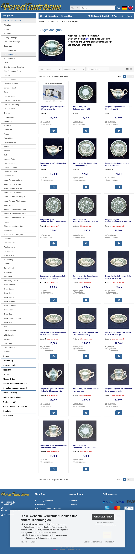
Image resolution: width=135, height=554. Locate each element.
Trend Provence (10, 306)
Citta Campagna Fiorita (12, 71)
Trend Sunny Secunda (12, 318)
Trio (5, 327)
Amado (6, 29)
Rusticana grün (9, 247)
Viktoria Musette (10, 331)
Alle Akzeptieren (103, 517)
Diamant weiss (9, 96)
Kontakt (73, 504)
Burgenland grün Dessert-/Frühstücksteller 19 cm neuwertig (85, 222)
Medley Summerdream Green (15, 209)
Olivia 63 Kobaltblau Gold (13, 226)
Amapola (7, 33)
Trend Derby (8, 293)
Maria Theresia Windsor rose (15, 201)
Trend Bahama (9, 285)
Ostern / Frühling (10, 393)
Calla (6, 63)
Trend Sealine (9, 314)
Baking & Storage (10, 38)
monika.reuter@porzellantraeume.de (16, 509)
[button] (75, 7)
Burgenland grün (10, 54)
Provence (7, 239)
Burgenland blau (10, 50)
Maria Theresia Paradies (13, 193)
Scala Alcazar (9, 255)
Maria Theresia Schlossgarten (15, 197)
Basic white (8, 46)
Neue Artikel (8, 416)
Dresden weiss (9, 109)
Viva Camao (8, 343)
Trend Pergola (9, 301)
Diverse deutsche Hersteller (15, 384)
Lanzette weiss (9, 163)
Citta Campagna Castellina (14, 67)
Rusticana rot (9, 251)
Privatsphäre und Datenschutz (48, 509)
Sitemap (73, 500)
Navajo (6, 222)
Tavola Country (9, 268)
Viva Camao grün (10, 348)
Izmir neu (7, 151)
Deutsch (24, 542)
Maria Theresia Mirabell (13, 188)
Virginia (7, 339)
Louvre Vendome (10, 172)
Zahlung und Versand (45, 500)
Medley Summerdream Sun (14, 218)
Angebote (7, 411)
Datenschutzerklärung (93, 542)
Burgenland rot (9, 59)
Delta (6, 92)
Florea (6, 134)
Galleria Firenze (10, 142)
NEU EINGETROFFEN (12, 21)
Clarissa (7, 75)
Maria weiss (8, 205)
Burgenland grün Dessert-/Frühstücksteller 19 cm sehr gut (118, 222)
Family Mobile (9, 117)
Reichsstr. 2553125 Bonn (8, 503)
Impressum (109, 542)
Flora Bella (8, 130)
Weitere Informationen (105, 523)
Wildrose (7, 352)
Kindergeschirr (9, 402)
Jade (6, 155)
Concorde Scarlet (10, 88)
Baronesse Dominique (12, 42)
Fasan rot (7, 126)
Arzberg (6, 356)
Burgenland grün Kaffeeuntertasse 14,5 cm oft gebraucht (84, 447)
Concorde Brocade (11, 84)
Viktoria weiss (9, 335)
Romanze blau (9, 243)
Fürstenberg (8, 361)
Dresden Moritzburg (11, 105)
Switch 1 (7, 264)
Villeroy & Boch (9, 379)
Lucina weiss (9, 176)
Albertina (7, 25)
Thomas (6, 374)
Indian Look (8, 146)
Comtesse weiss (10, 79)
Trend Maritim (9, 297)
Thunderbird (8, 272)
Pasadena (8, 230)
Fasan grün (8, 121)
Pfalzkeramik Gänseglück (13, 234)
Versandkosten (47, 122)
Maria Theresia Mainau (12, 184)
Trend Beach (9, 289)
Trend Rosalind (9, 310)
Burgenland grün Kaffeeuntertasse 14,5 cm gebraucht (83, 109)
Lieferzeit (40, 504)
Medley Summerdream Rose (14, 214)
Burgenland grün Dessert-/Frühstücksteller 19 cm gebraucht (53, 222)
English (34, 542)
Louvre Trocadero (10, 167)
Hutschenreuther (10, 365)
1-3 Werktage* (49, 124)
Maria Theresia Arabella (13, 180)
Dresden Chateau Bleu (12, 100)
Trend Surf (8, 322)
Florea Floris (8, 138)
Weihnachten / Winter (12, 397)
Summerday (8, 260)
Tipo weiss (8, 276)
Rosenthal (7, 370)
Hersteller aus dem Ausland (15, 388)
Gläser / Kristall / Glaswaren (15, 406)
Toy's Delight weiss (11, 281)
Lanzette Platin (9, 159)
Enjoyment (8, 113)
